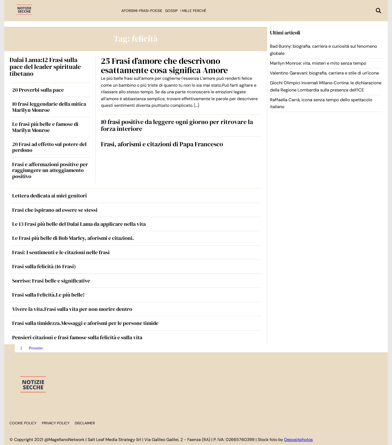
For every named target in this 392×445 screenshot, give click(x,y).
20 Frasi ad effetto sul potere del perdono (49, 147)
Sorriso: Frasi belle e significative (51, 280)
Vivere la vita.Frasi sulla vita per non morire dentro (72, 309)
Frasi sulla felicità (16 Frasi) (44, 266)
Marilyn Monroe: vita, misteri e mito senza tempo (318, 63)
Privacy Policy (55, 423)
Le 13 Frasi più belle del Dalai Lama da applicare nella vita (79, 224)
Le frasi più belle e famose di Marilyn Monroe (45, 127)
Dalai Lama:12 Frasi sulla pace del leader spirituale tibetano (45, 66)
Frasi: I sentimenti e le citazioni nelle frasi (61, 252)
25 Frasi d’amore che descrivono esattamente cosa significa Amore (164, 65)
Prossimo (36, 348)
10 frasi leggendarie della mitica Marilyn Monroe (49, 106)
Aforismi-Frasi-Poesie (141, 10)
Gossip (171, 10)
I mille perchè (193, 10)
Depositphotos (298, 439)
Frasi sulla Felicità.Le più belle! (48, 294)
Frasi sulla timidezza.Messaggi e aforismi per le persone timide (85, 323)
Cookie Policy (23, 423)
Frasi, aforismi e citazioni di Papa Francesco (162, 144)
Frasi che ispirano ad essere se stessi (54, 210)
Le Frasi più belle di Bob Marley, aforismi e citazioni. (73, 238)
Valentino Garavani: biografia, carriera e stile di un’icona (324, 73)
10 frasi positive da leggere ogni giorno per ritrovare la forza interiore (177, 125)
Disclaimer (85, 423)
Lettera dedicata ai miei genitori (49, 195)
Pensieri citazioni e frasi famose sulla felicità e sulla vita (77, 337)
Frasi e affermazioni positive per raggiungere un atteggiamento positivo (50, 170)
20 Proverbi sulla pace (38, 90)
